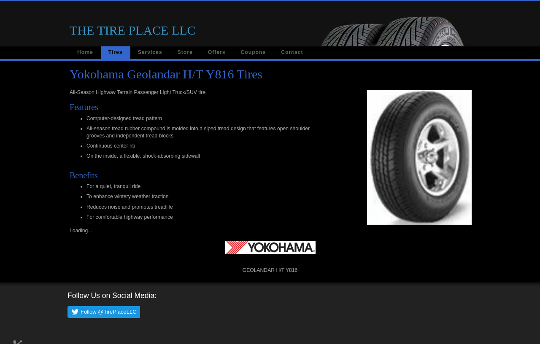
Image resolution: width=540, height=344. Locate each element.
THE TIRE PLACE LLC (133, 30)
